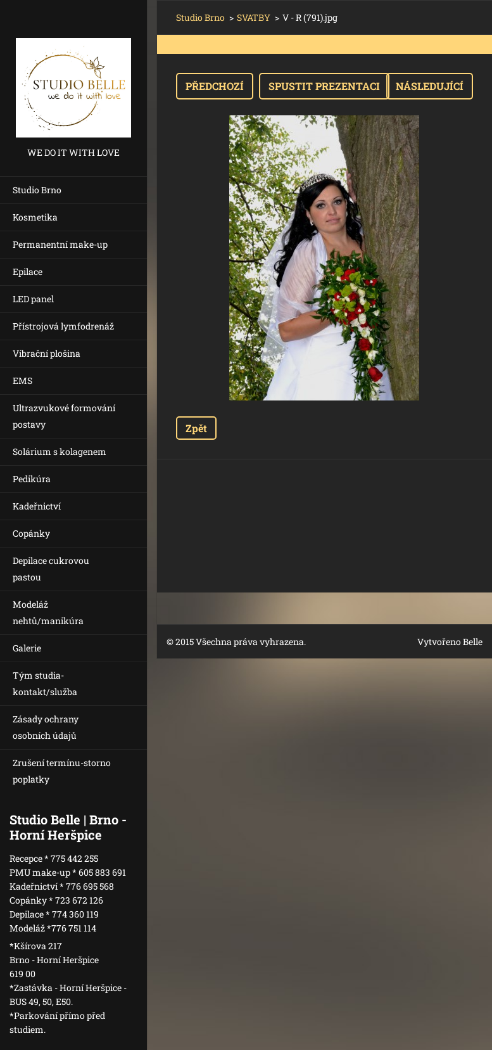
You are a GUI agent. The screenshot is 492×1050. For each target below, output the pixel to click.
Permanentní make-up (60, 244)
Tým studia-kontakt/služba (45, 683)
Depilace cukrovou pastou (51, 568)
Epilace (27, 272)
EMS (22, 381)
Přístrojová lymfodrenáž (63, 326)
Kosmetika (35, 217)
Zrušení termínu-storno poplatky (62, 771)
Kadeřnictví (37, 506)
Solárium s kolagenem (59, 451)
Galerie (27, 648)
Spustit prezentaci (324, 86)
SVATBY (253, 17)
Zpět (196, 428)
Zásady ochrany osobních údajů (46, 727)
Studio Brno (37, 190)
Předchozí (215, 86)
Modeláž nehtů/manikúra (48, 612)
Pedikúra (32, 479)
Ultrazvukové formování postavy (64, 416)
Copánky (31, 533)
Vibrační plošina (46, 353)
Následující (430, 86)
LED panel (33, 299)
